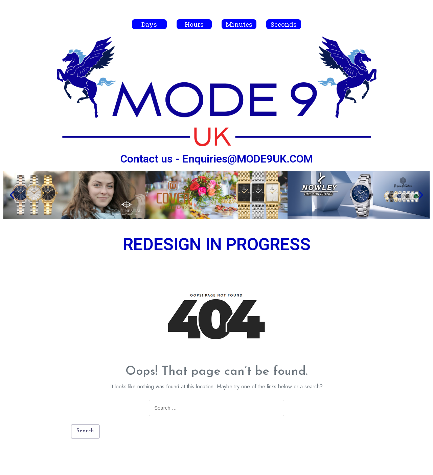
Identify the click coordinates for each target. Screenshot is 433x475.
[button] (12, 195)
